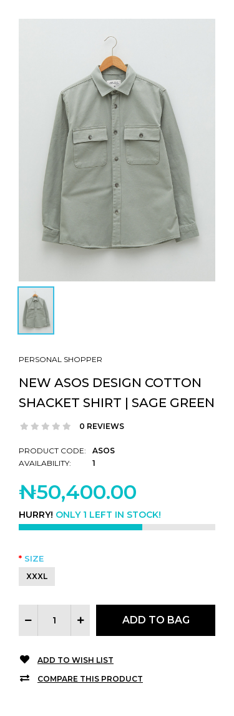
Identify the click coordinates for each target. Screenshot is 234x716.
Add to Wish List (75, 660)
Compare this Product (90, 679)
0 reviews (101, 426)
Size (34, 558)
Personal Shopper (60, 359)
